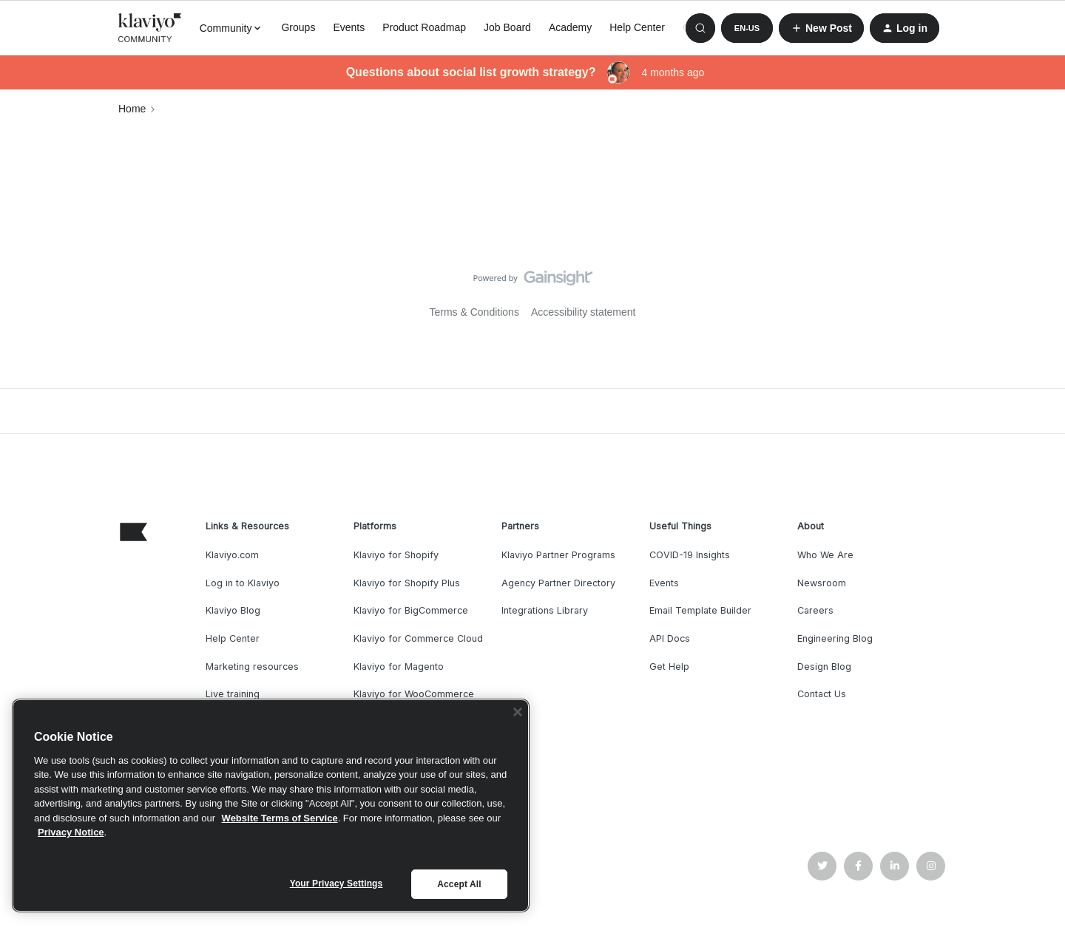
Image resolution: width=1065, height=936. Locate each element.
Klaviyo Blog (233, 610)
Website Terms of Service (280, 818)
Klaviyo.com (232, 554)
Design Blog (824, 666)
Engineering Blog (835, 638)
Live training (233, 693)
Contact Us (821, 693)
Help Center (637, 27)
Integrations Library (544, 610)
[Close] (517, 712)
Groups (298, 27)
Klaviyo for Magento (399, 666)
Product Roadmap (424, 27)
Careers (815, 610)
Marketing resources (252, 666)
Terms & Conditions (474, 312)
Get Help (669, 666)
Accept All (459, 884)
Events (349, 27)
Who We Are (825, 554)
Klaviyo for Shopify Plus (407, 583)
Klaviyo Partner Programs (558, 554)
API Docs (669, 638)
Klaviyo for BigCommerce (411, 610)
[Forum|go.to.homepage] (150, 28)
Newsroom (821, 583)
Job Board (507, 27)
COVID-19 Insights (689, 554)
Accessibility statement (583, 312)
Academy (570, 27)
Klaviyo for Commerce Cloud (418, 638)
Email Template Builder (700, 610)
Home (132, 109)
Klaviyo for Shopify (396, 554)
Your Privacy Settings (336, 883)
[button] (747, 28)
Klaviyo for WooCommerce (414, 693)
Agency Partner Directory (558, 583)
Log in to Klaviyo (243, 583)
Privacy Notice (71, 832)
